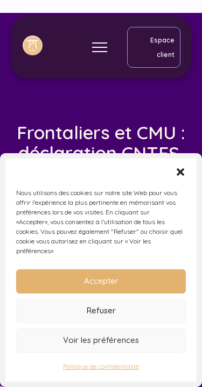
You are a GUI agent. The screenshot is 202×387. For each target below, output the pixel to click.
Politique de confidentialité (101, 366)
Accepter (101, 281)
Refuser (101, 310)
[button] (180, 172)
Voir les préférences (101, 340)
